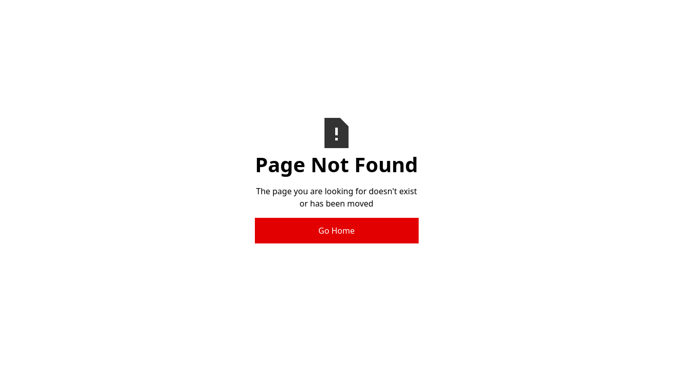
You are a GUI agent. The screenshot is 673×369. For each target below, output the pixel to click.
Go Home (336, 230)
